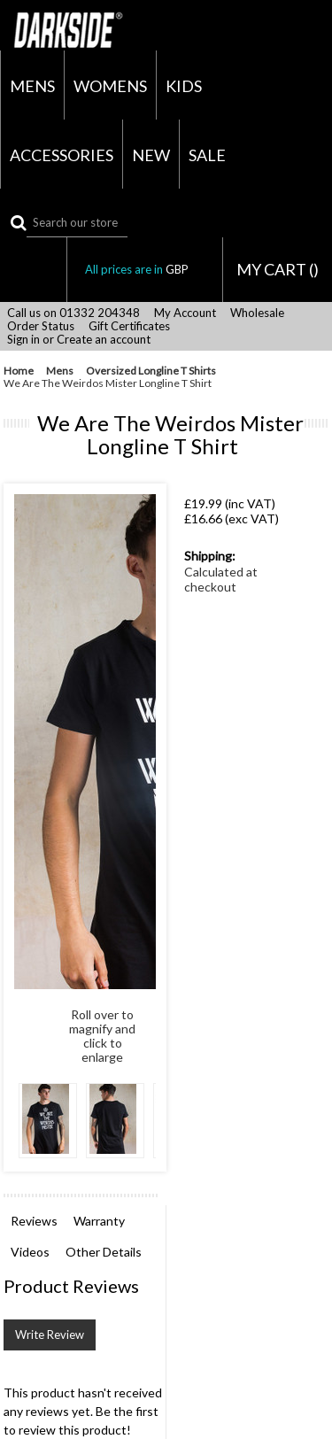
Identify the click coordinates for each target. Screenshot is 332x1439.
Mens (32, 86)
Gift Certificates (129, 326)
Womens (110, 86)
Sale (207, 155)
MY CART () (277, 269)
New (151, 155)
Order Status (40, 326)
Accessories (61, 155)
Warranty (99, 1220)
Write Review (49, 1334)
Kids (184, 86)
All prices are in (145, 269)
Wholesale (257, 313)
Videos (30, 1251)
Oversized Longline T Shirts (151, 371)
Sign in (23, 339)
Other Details (104, 1251)
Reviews (34, 1220)
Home (19, 371)
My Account (185, 313)
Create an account (104, 339)
